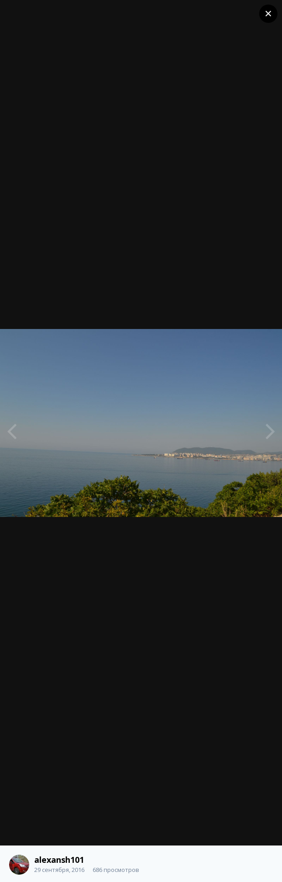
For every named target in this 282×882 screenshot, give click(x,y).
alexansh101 (59, 859)
